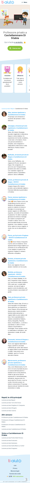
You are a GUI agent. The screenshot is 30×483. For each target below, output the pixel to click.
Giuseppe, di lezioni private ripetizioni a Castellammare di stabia (18, 128)
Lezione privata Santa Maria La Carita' (13, 446)
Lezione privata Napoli (8, 400)
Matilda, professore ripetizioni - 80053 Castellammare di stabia (16, 274)
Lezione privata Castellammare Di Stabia (14, 429)
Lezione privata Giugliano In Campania (13, 405)
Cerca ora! (15, 48)
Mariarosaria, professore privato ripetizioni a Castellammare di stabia (17, 363)
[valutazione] (15, 476)
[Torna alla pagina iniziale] (8, 2)
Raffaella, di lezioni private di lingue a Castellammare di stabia (18, 157)
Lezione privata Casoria (9, 410)
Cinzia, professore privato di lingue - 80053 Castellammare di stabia (18, 182)
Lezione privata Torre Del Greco (11, 402)
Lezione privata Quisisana (9, 443)
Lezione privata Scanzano (9, 440)
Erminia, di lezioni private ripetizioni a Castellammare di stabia (18, 261)
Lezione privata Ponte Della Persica (12, 438)
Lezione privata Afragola (9, 408)
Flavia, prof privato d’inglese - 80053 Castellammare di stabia (18, 238)
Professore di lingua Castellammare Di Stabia (13, 421)
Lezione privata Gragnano (9, 448)
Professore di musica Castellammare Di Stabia (13, 425)
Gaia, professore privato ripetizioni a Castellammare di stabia (18, 299)
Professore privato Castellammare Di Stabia (15, 417)
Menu (24, 2)
